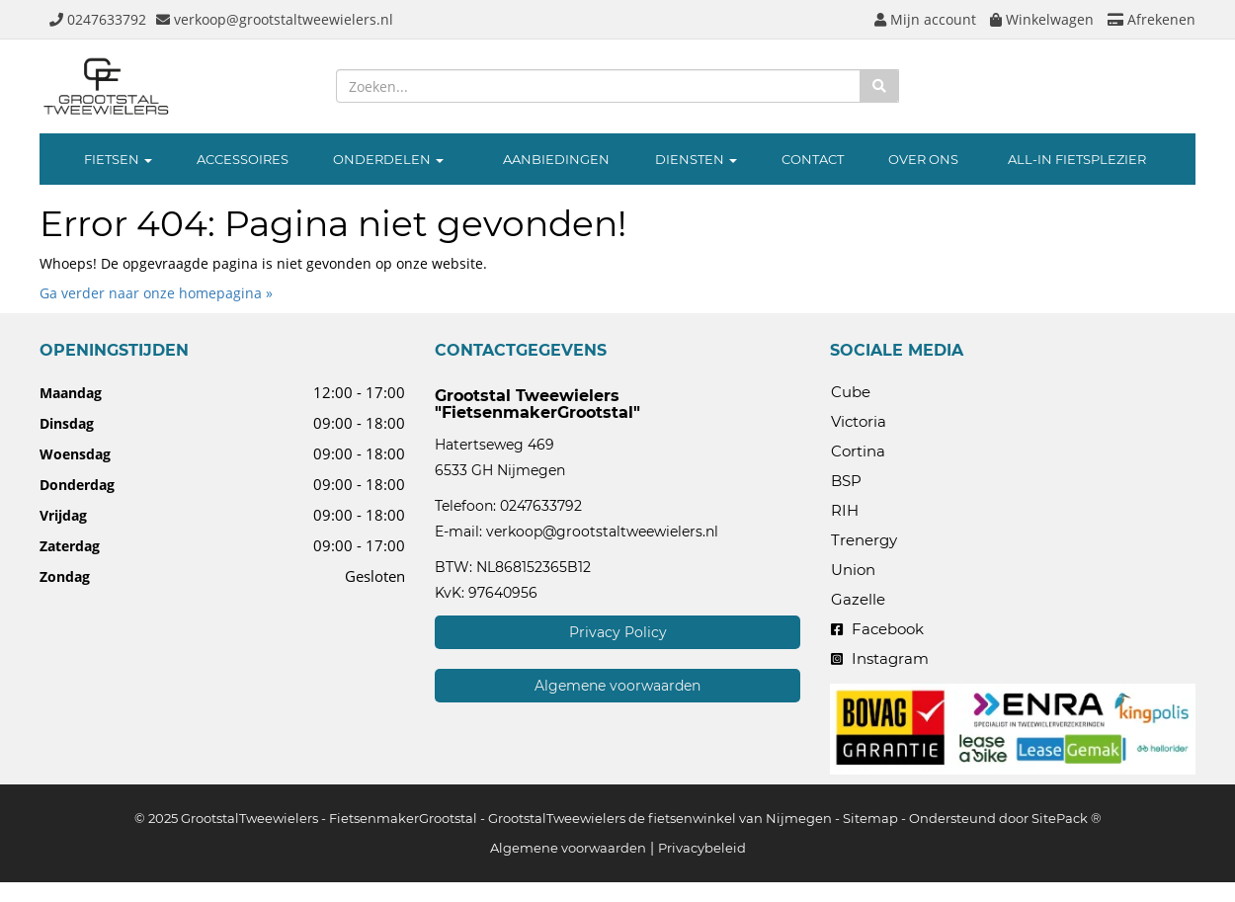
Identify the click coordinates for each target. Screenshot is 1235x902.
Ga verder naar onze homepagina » (156, 293)
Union (853, 569)
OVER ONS (923, 159)
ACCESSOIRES (242, 159)
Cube (850, 391)
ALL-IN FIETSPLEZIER (1077, 159)
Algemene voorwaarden (617, 686)
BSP (846, 480)
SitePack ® (1066, 818)
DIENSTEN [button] (696, 159)
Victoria (858, 421)
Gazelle (858, 599)
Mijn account (925, 19)
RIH (845, 510)
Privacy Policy (618, 632)
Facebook (877, 628)
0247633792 (541, 506)
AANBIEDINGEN (556, 159)
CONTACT (813, 159)
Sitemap (870, 818)
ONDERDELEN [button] (388, 159)
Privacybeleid (702, 848)
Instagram (880, 658)
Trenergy (864, 540)
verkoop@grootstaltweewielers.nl (602, 531)
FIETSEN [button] (118, 159)
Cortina (858, 451)
